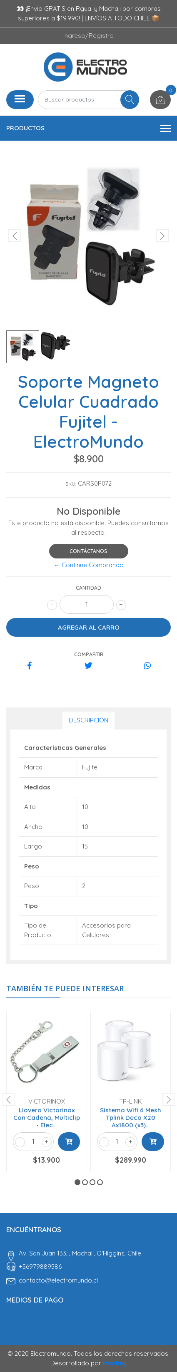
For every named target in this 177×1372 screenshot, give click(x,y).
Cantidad (88, 588)
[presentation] (14, 235)
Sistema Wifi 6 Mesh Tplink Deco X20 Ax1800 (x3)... (130, 1117)
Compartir (88, 654)
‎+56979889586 (40, 1266)
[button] (77, 1182)
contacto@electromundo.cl (58, 1280)
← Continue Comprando (89, 565)
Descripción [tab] (88, 720)
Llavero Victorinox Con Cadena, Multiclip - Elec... (46, 1117)
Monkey (115, 1363)
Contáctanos (88, 551)
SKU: (70, 484)
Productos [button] (88, 128)
